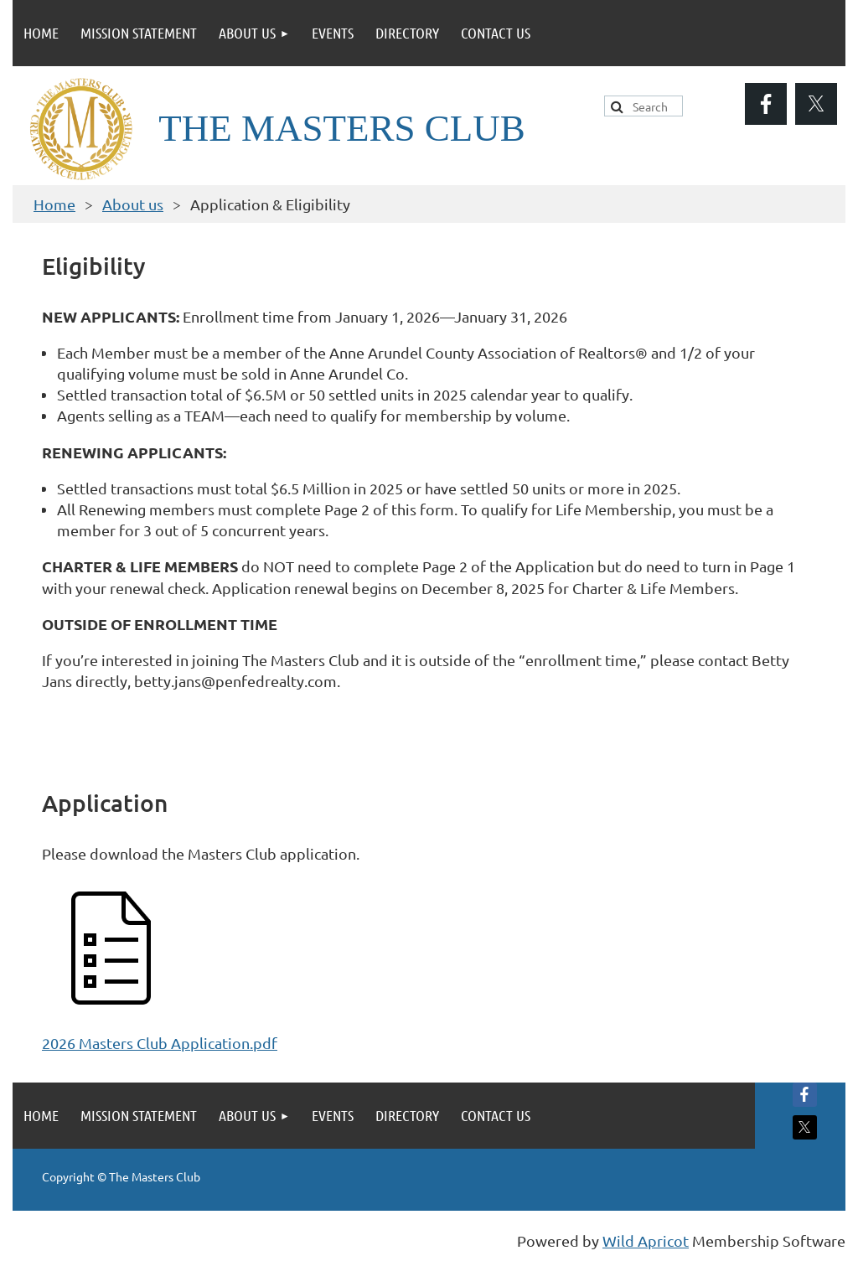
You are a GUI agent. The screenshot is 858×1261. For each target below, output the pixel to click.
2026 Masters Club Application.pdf (159, 1043)
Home (54, 204)
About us (132, 204)
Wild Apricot (645, 1240)
